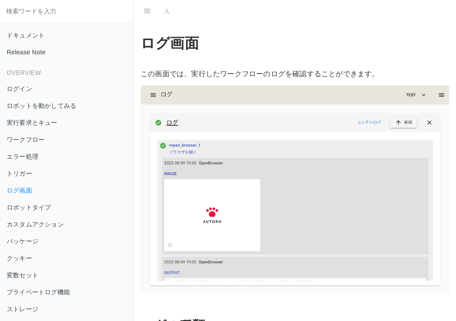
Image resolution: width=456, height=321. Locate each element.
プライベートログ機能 (38, 292)
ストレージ (22, 309)
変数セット (22, 275)
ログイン (19, 88)
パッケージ (22, 241)
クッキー (19, 258)
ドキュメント (26, 35)
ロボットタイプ (29, 207)
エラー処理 (22, 156)
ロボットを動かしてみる (41, 105)
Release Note (26, 52)
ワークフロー (26, 139)
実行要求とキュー (32, 122)
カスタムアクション (35, 224)
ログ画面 (19, 190)
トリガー (19, 173)
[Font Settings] (166, 11)
